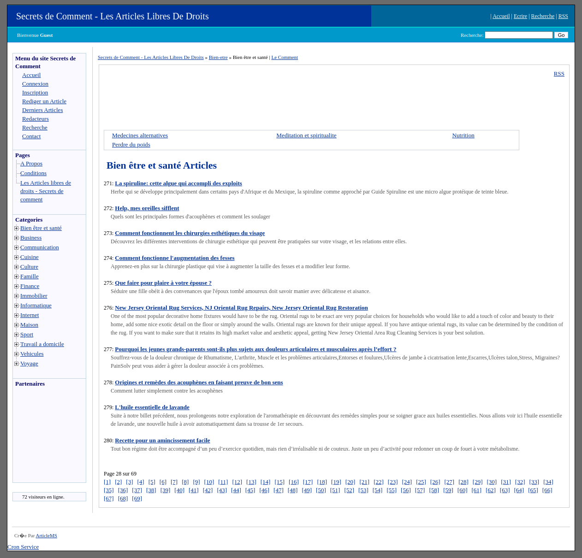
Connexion (35, 83)
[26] (435, 481)
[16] (294, 481)
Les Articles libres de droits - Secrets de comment (45, 191)
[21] (364, 481)
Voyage (29, 363)
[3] (129, 481)
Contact (31, 136)
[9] (196, 481)
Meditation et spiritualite (306, 135)
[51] (335, 490)
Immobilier (34, 295)
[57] (420, 490)
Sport (26, 334)
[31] (506, 481)
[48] (293, 490)
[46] (264, 490)
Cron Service (23, 546)
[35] (109, 490)
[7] (174, 481)
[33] (534, 481)
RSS (563, 16)
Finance (29, 285)
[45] (250, 490)
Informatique (36, 305)
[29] (478, 481)
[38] (151, 490)
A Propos (31, 163)
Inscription (35, 92)
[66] (547, 490)
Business (31, 237)
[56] (406, 490)
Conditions (33, 173)
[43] (222, 490)
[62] (491, 490)
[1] (107, 481)
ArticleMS (46, 535)
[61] (476, 490)
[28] (463, 481)
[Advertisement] (40, 437)
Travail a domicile (42, 344)
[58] (434, 490)
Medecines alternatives (140, 135)
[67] (109, 498)
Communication (39, 247)
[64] (519, 490)
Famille (29, 276)
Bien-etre (218, 57)
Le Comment (284, 57)
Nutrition (463, 135)
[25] (421, 481)
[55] (391, 490)
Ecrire (520, 16)
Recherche (543, 16)
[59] (448, 490)
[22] (379, 481)
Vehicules (32, 353)
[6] (163, 481)
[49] (307, 490)
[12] (237, 481)
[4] (140, 481)
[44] (236, 490)
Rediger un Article (44, 101)
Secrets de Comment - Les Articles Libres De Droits (112, 16)
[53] (363, 490)
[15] (279, 481)
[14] (266, 481)
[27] (449, 481)
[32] (520, 481)
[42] (208, 490)
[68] (123, 498)
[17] (308, 481)
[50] (321, 490)
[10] (209, 481)
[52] (349, 490)
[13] (251, 481)
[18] (322, 481)
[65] (533, 490)
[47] (278, 490)
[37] (137, 490)
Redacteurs (35, 118)
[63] (505, 490)
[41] (194, 490)
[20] (350, 481)
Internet (29, 314)
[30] (492, 481)
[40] (179, 490)
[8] (185, 481)
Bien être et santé (41, 227)
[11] (223, 481)
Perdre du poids (131, 144)
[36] (123, 490)
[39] (165, 490)
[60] (462, 490)
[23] (393, 481)
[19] (336, 481)
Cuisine (29, 256)
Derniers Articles (42, 109)
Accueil (501, 16)
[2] (118, 481)
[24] (407, 481)
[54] (378, 490)
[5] (151, 481)
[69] (137, 498)
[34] (548, 481)
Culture (29, 266)
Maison (29, 324)
